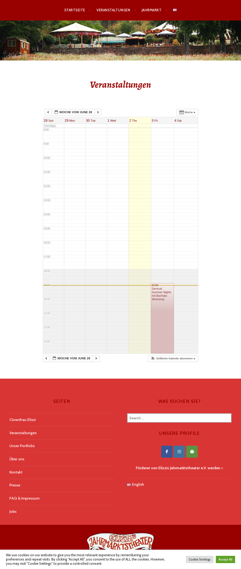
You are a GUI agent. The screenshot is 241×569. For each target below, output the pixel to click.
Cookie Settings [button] (200, 559)
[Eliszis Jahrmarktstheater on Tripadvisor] (192, 452)
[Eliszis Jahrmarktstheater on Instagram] (179, 452)
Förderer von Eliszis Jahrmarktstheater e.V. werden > (179, 468)
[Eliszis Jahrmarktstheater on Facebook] (167, 452)
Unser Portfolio (22, 446)
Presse (14, 485)
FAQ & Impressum (24, 498)
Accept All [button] (225, 559)
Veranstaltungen (113, 10)
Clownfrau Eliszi (22, 419)
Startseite (74, 10)
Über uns (16, 459)
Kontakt (15, 472)
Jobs (12, 511)
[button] (173, 358)
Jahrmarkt (151, 10)
